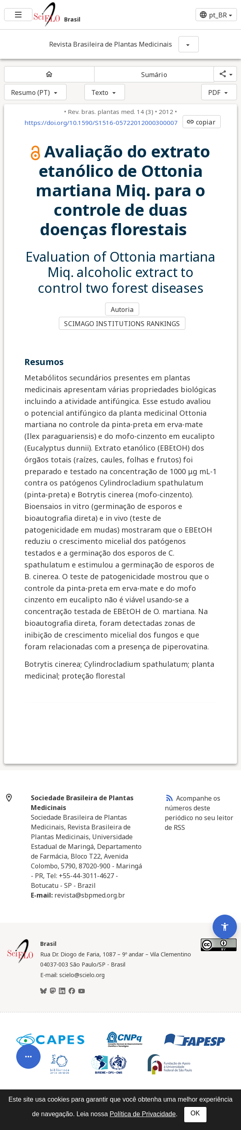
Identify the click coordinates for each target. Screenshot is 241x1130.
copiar (200, 122)
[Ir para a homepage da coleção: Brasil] (80, 15)
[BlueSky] (43, 989)
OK (195, 1113)
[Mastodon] (53, 989)
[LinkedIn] (62, 989)
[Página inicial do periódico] (49, 74)
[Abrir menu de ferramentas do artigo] (28, 1047)
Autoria (122, 309)
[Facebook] (72, 989)
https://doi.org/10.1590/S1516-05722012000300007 (101, 122)
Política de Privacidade (143, 1114)
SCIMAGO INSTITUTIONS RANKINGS (123, 322)
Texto (100, 92)
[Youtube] (81, 989)
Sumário (154, 74)
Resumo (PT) (30, 92)
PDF (214, 92)
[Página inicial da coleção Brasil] (20, 959)
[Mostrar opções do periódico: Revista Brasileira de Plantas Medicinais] (189, 44)
